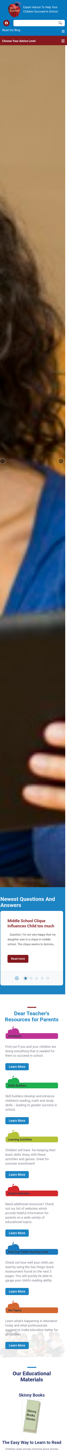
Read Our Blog (11, 30)
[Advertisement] (33, 1397)
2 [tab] (31, 278)
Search (60, 23)
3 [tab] (37, 278)
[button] (61, 111)
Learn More (17, 366)
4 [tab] (42, 278)
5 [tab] (48, 278)
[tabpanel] (32, 239)
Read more (19, 258)
